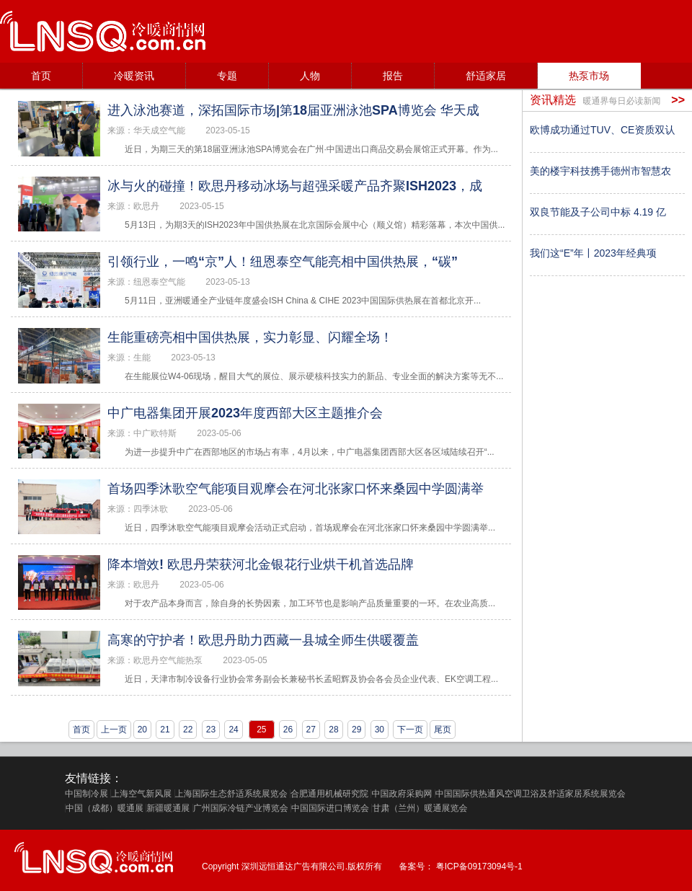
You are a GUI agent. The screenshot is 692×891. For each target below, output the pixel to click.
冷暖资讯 (134, 75)
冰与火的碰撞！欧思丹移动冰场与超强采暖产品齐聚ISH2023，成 (294, 186)
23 (211, 729)
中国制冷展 (86, 793)
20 (142, 729)
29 (356, 729)
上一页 (114, 729)
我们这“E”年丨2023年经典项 (593, 253)
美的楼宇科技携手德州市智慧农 (600, 171)
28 (333, 729)
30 (379, 729)
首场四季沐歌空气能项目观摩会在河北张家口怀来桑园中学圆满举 (295, 489)
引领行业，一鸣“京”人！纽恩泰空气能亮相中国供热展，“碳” (282, 261)
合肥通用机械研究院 (329, 793)
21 (164, 729)
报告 (393, 75)
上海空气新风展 (141, 793)
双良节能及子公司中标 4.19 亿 (598, 212)
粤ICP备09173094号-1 (479, 866)
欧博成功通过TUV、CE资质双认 (602, 130)
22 (187, 729)
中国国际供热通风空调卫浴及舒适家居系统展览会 (530, 793)
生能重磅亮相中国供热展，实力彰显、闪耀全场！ (250, 337)
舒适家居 (486, 75)
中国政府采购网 (401, 793)
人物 (310, 75)
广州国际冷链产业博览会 (240, 808)
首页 (41, 75)
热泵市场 (589, 75)
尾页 (442, 729)
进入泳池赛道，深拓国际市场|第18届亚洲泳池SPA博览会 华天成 (293, 110)
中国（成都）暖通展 (104, 808)
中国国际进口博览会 (330, 808)
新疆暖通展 (168, 808)
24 (233, 729)
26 (288, 729)
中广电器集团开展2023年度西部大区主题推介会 (245, 413)
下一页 (410, 729)
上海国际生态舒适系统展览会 (231, 793)
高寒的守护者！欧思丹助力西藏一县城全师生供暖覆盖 (263, 640)
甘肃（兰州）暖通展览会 (419, 808)
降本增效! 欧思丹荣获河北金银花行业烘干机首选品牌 (260, 564)
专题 (227, 75)
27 (311, 729)
